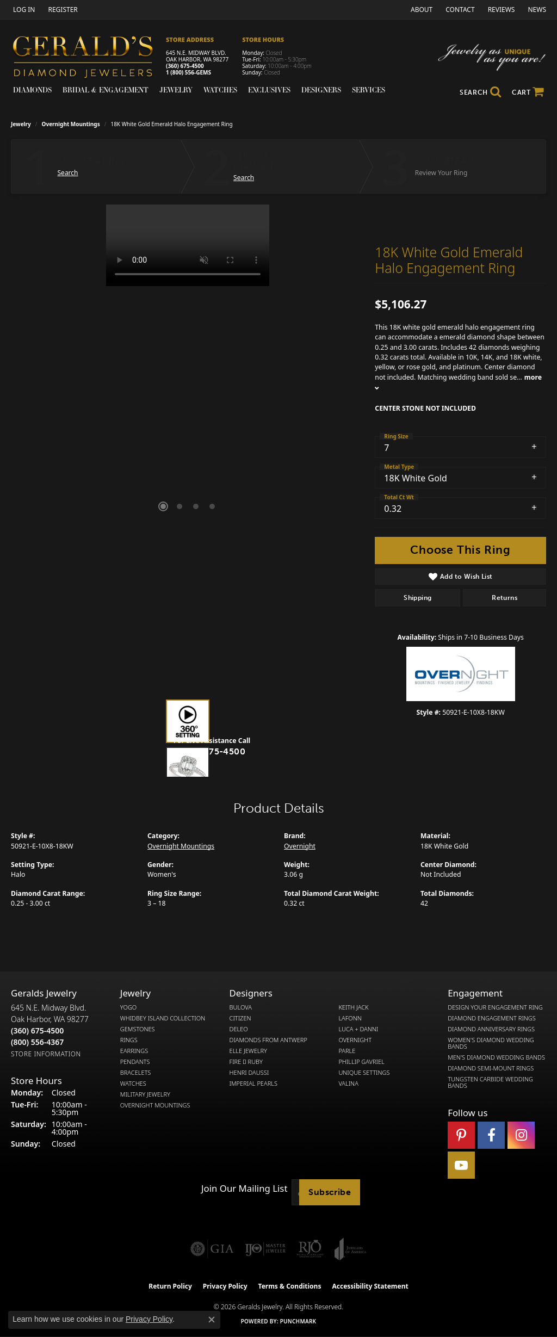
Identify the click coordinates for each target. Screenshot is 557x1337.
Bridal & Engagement (105, 90)
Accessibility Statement (370, 1286)
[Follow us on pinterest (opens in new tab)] (461, 1135)
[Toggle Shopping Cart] (528, 92)
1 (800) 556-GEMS (188, 72)
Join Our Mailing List (244, 1188)
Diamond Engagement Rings (492, 1018)
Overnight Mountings (71, 124)
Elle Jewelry (248, 1051)
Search (68, 173)
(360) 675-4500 (185, 66)
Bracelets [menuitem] (135, 1072)
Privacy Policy (225, 1286)
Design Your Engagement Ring (495, 1007)
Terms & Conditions (289, 1286)
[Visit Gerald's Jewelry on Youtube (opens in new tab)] (461, 1165)
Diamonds (32, 90)
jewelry (21, 124)
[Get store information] (46, 1054)
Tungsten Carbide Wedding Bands (490, 1082)
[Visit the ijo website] (265, 1248)
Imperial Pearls (253, 1083)
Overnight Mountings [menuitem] (155, 1105)
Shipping (417, 598)
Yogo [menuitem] (128, 1007)
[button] (23, 9)
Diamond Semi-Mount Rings (491, 1068)
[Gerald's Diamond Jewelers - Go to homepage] (88, 58)
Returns (504, 598)
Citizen (240, 1018)
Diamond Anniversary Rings (491, 1029)
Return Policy (170, 1286)
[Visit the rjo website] (310, 1248)
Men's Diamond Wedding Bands (496, 1057)
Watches (220, 90)
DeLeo (239, 1029)
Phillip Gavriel (361, 1062)
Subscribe (329, 1192)
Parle (346, 1051)
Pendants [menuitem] (135, 1062)
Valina (348, 1083)
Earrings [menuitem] (134, 1051)
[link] (61, 9)
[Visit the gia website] (212, 1248)
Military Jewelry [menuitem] (145, 1094)
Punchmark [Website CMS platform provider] (298, 1321)
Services (368, 90)
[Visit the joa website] (350, 1248)
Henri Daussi (249, 1072)
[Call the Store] (37, 1030)
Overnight (299, 846)
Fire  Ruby (246, 1062)
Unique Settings (363, 1072)
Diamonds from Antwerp (268, 1040)
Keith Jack (353, 1007)
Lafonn (349, 1018)
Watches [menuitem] (133, 1083)
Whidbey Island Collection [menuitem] (162, 1018)
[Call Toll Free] (37, 1042)
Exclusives (269, 90)
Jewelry (176, 90)
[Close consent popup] (211, 1319)
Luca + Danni (358, 1029)
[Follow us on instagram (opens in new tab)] (521, 1135)
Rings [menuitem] (129, 1040)
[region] (187, 368)
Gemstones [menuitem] (137, 1029)
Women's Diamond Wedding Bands (491, 1043)
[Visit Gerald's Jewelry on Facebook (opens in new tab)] (491, 1135)
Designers (321, 90)
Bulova (241, 1007)
